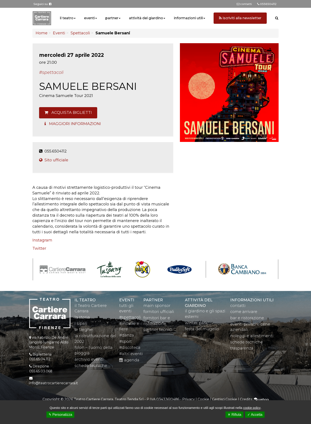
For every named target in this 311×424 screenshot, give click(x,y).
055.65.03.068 (40, 371)
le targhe (83, 329)
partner (111, 18)
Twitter (39, 248)
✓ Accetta (254, 414)
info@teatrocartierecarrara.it (53, 383)
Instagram (42, 240)
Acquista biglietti (68, 112)
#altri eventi (131, 353)
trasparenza (241, 348)
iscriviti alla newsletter (240, 18)
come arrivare (243, 311)
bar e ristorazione (247, 318)
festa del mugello (202, 329)
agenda (129, 360)
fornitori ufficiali (158, 311)
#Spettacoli (51, 72)
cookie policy (251, 408)
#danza (126, 335)
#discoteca (129, 347)
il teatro (66, 18)
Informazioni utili (252, 300)
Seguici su (42, 4)
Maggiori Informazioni (72, 123)
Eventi (59, 33)
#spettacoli (130, 317)
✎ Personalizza (60, 414)
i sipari (81, 323)
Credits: (254, 399)
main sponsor (156, 305)
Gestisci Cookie (224, 399)
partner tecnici (157, 329)
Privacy (188, 399)
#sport (125, 341)
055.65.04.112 (40, 359)
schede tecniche (91, 365)
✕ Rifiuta (234, 414)
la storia (82, 317)
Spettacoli (80, 33)
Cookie (203, 399)
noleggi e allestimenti (251, 335)
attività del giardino (146, 18)
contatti (238, 305)
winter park (196, 323)
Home (42, 33)
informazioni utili (188, 18)
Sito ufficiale (53, 160)
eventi (89, 18)
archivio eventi (89, 359)
